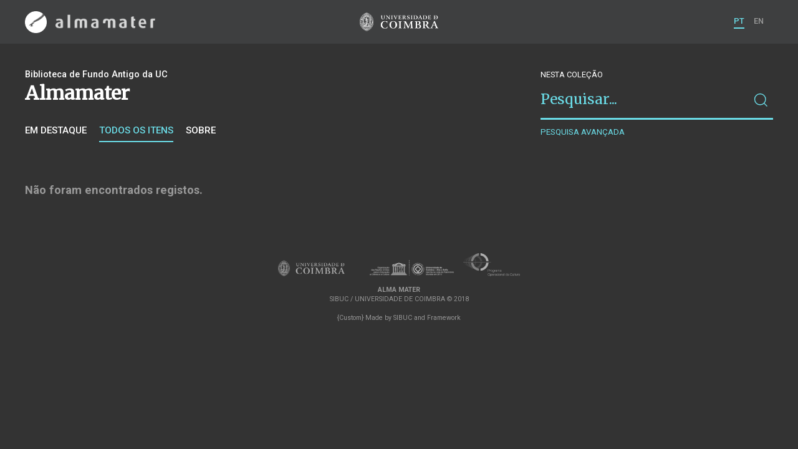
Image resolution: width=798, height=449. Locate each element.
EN (759, 21)
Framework (444, 318)
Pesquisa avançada (583, 132)
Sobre (201, 130)
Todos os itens (136, 130)
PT (739, 21)
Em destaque (56, 130)
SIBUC (402, 318)
